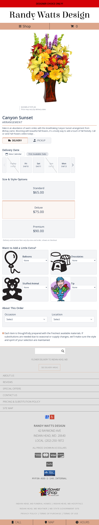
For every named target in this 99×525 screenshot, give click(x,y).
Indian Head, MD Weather (33, 508)
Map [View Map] (49, 522)
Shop (25, 26)
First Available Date (37, 154)
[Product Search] (50, 351)
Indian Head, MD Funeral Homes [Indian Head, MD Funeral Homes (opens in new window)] (33, 503)
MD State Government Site (64, 508)
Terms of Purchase (50, 513)
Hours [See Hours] (82, 522)
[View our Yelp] (52, 418)
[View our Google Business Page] (47, 418)
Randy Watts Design (49, 14)
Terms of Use (70, 513)
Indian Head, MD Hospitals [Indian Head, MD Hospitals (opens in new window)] (68, 503)
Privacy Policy (29, 513)
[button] (49, 473)
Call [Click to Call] (16, 522)
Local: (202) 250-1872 (49, 441)
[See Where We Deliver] (49, 367)
